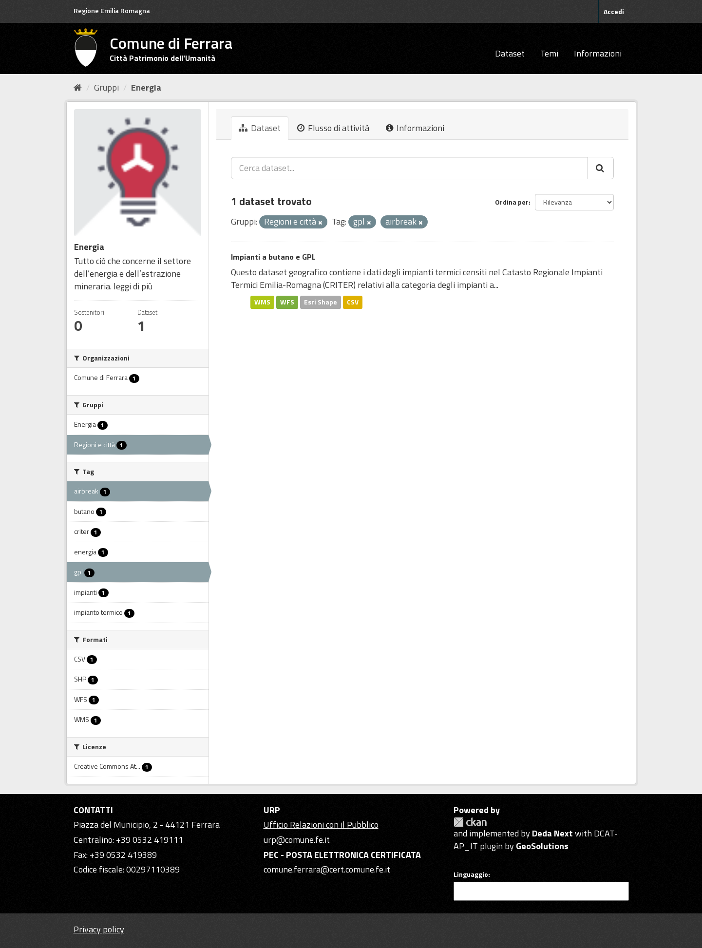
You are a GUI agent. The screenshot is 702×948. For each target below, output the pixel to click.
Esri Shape (320, 302)
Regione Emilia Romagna (112, 10)
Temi (549, 53)
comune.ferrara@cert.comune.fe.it (327, 869)
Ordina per (512, 202)
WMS (262, 302)
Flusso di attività (333, 127)
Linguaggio (471, 874)
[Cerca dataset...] (409, 168)
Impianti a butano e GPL (273, 257)
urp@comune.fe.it (297, 839)
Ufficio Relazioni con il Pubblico (321, 824)
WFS (287, 302)
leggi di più (133, 286)
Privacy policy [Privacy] (99, 929)
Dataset (510, 53)
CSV (353, 302)
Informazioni (598, 53)
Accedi (614, 11)
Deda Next (552, 833)
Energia (146, 87)
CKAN (470, 822)
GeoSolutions (542, 846)
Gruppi (106, 87)
